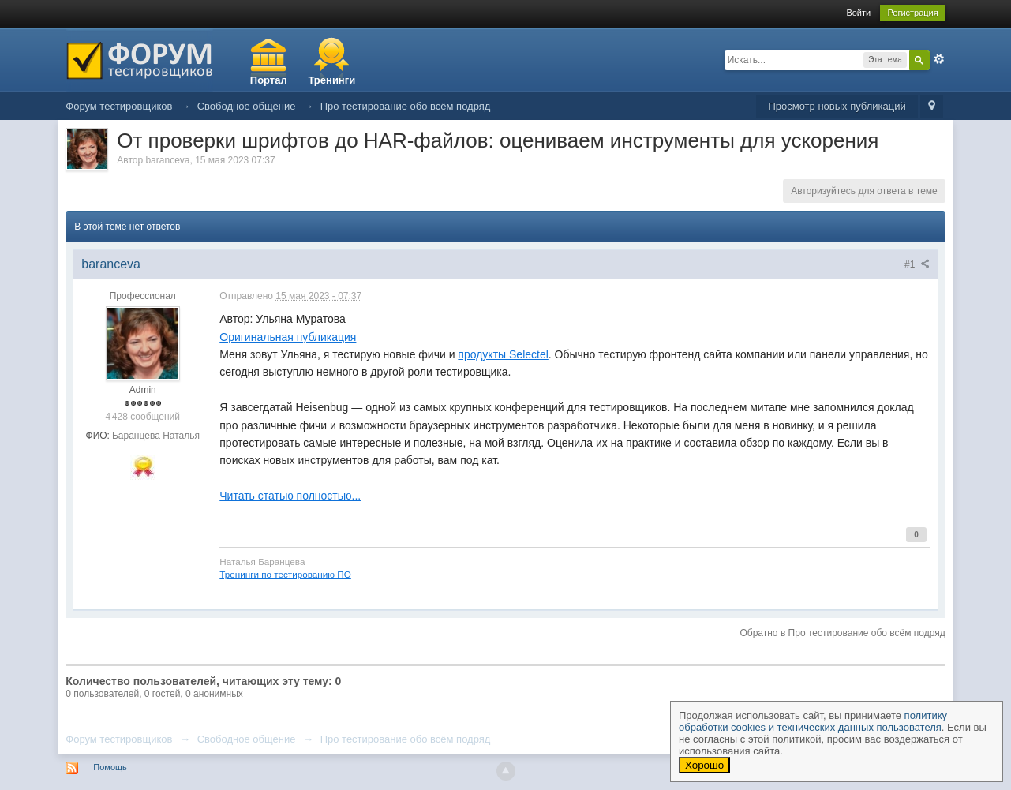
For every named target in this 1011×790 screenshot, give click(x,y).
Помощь (110, 767)
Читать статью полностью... (290, 495)
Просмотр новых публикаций (836, 106)
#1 (917, 264)
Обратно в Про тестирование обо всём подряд (842, 632)
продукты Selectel (503, 354)
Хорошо (704, 765)
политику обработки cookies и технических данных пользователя (813, 721)
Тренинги (331, 80)
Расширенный (939, 59)
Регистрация (912, 12)
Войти (858, 12)
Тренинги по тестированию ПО (285, 574)
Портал (268, 80)
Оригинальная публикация (287, 337)
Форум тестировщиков (119, 739)
